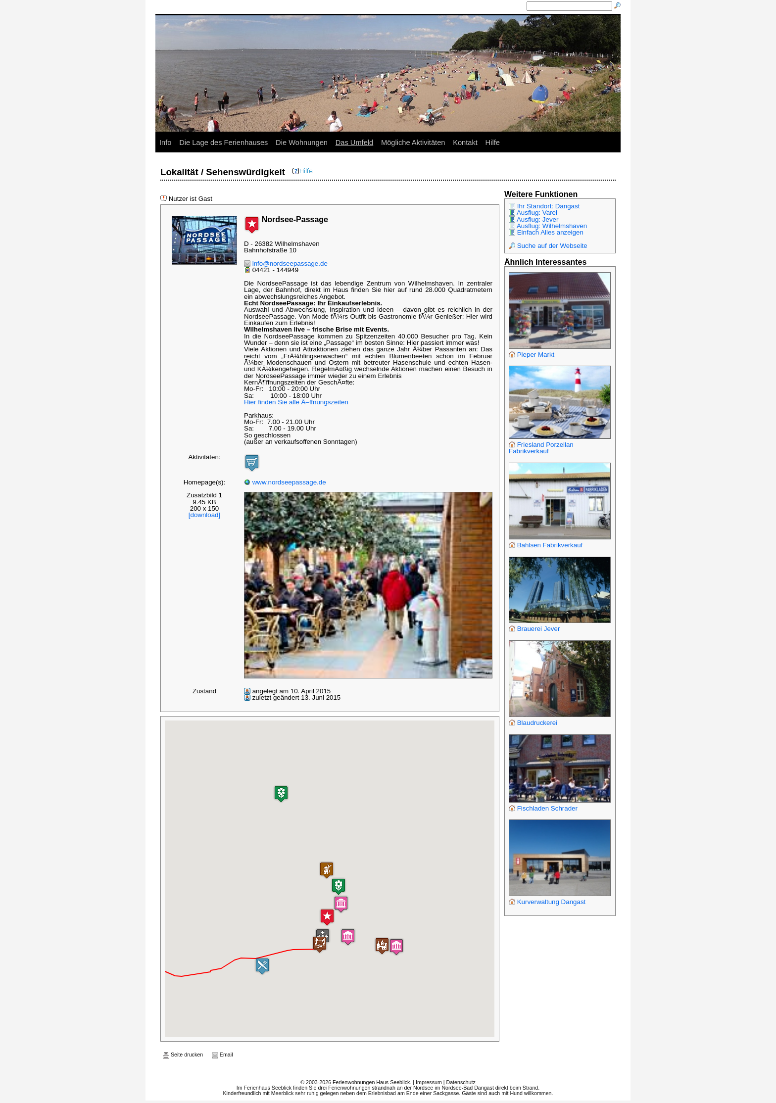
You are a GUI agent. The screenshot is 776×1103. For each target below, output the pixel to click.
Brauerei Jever (534, 628)
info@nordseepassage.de (286, 263)
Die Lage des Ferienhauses (223, 142)
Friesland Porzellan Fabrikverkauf (541, 448)
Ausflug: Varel (533, 212)
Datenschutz (460, 1082)
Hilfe (492, 142)
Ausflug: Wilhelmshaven (548, 226)
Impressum (429, 1082)
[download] (204, 515)
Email (222, 1054)
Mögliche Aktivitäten (413, 142)
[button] (348, 937)
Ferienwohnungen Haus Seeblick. (372, 1082)
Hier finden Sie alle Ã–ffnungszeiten (296, 402)
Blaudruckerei (533, 722)
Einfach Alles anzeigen (546, 232)
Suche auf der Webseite (548, 245)
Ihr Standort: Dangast (544, 206)
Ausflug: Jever (533, 219)
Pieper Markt (531, 354)
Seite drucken (183, 1054)
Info (165, 142)
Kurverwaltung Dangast (547, 902)
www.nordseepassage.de (285, 482)
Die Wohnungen (302, 142)
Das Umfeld (355, 142)
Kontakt (465, 142)
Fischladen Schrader (543, 808)
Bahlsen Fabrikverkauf (545, 545)
